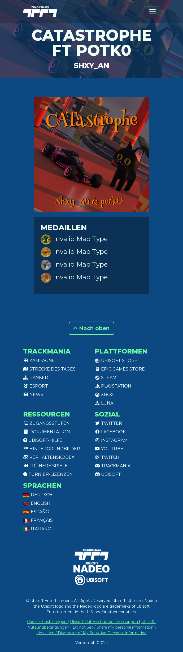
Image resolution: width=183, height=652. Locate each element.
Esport (35, 386)
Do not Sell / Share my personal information (114, 627)
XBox (104, 394)
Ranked (35, 377)
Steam (105, 377)
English (36, 503)
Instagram (111, 440)
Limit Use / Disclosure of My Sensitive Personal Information (92, 632)
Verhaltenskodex (49, 457)
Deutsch (38, 494)
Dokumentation (46, 431)
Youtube (109, 448)
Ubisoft (108, 474)
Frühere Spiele (45, 465)
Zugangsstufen (46, 423)
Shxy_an (91, 65)
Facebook (110, 431)
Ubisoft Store (116, 360)
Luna (104, 403)
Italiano (37, 528)
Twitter (108, 423)
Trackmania (112, 465)
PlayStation (113, 386)
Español (37, 511)
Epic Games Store (120, 369)
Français (38, 520)
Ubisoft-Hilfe (42, 440)
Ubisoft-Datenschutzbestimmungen (104, 621)
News (33, 394)
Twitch (107, 457)
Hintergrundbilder (51, 448)
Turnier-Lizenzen (48, 474)
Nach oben (91, 328)
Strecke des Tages (49, 369)
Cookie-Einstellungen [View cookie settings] (47, 621)
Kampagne (39, 360)
